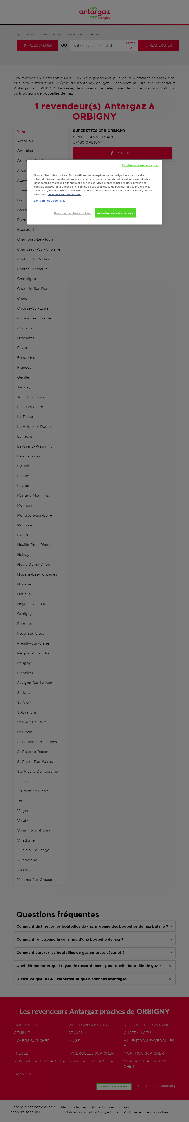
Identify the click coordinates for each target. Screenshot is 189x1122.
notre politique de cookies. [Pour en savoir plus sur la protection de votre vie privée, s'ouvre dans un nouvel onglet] (64, 194)
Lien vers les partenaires (50, 200)
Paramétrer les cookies (72, 213)
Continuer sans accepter (140, 165)
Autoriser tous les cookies (115, 212)
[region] (94, 192)
